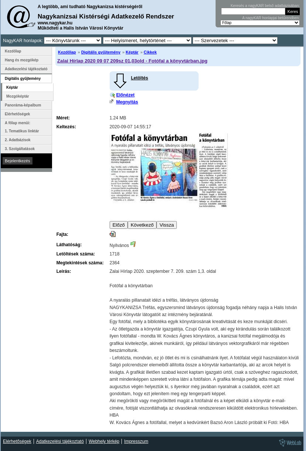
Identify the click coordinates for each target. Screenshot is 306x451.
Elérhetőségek (17, 114)
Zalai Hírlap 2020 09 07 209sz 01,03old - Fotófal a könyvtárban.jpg (132, 61)
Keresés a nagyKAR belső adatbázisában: (265, 6)
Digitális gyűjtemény (100, 52)
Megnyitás (127, 102)
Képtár (132, 52)
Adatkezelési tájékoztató (26, 69)
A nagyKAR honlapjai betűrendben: (271, 18)
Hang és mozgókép (21, 60)
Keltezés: (66, 126)
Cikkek (150, 52)
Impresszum (136, 441)
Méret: (63, 118)
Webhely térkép (104, 441)
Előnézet (125, 95)
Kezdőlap (67, 52)
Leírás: (63, 271)
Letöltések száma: (75, 254)
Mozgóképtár (17, 96)
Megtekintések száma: (80, 262)
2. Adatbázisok (18, 140)
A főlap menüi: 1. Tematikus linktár (22, 127)
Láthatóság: (69, 244)
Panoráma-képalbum (23, 105)
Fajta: (62, 234)
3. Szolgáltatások (20, 149)
